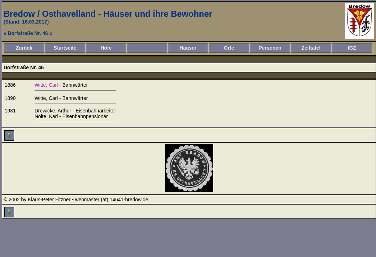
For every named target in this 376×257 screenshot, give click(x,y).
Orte (229, 48)
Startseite (65, 48)
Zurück (24, 48)
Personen (270, 48)
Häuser (188, 48)
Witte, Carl (46, 85)
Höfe (106, 48)
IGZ (352, 48)
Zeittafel (311, 48)
